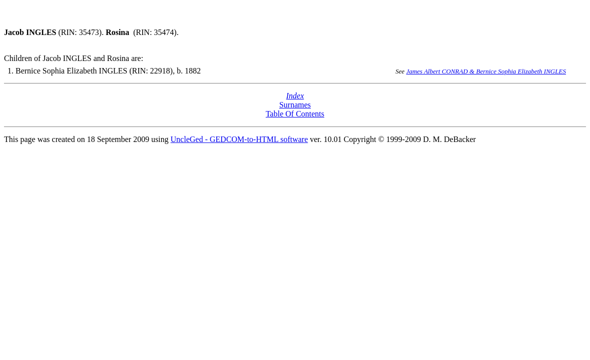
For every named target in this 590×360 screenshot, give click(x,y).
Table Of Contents (295, 114)
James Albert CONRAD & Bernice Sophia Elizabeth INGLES (486, 71)
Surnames (295, 104)
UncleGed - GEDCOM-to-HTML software (239, 139)
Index (295, 96)
